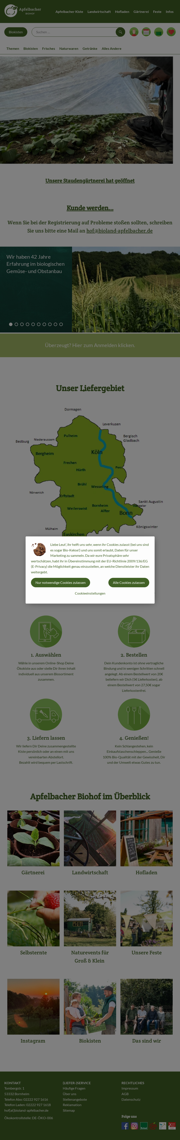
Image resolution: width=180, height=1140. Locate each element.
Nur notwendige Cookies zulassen (60, 582)
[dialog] (90, 570)
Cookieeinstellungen (90, 593)
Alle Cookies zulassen (129, 582)
